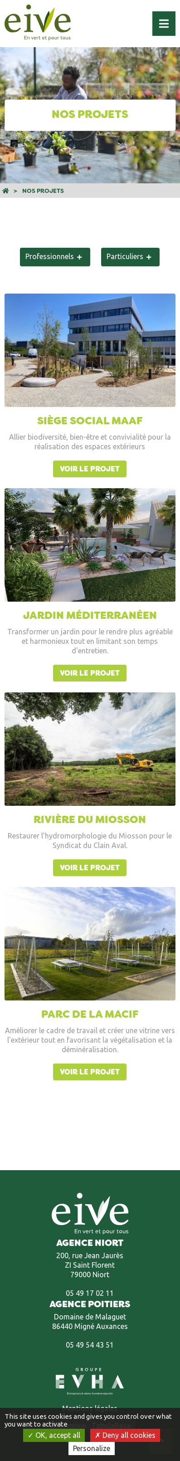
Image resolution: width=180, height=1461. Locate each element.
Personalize (91, 1448)
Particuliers (125, 256)
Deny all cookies (125, 1435)
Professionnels (49, 256)
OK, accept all (54, 1435)
